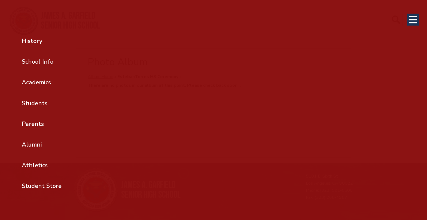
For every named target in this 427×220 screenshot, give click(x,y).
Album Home (100, 77)
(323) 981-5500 (336, 190)
